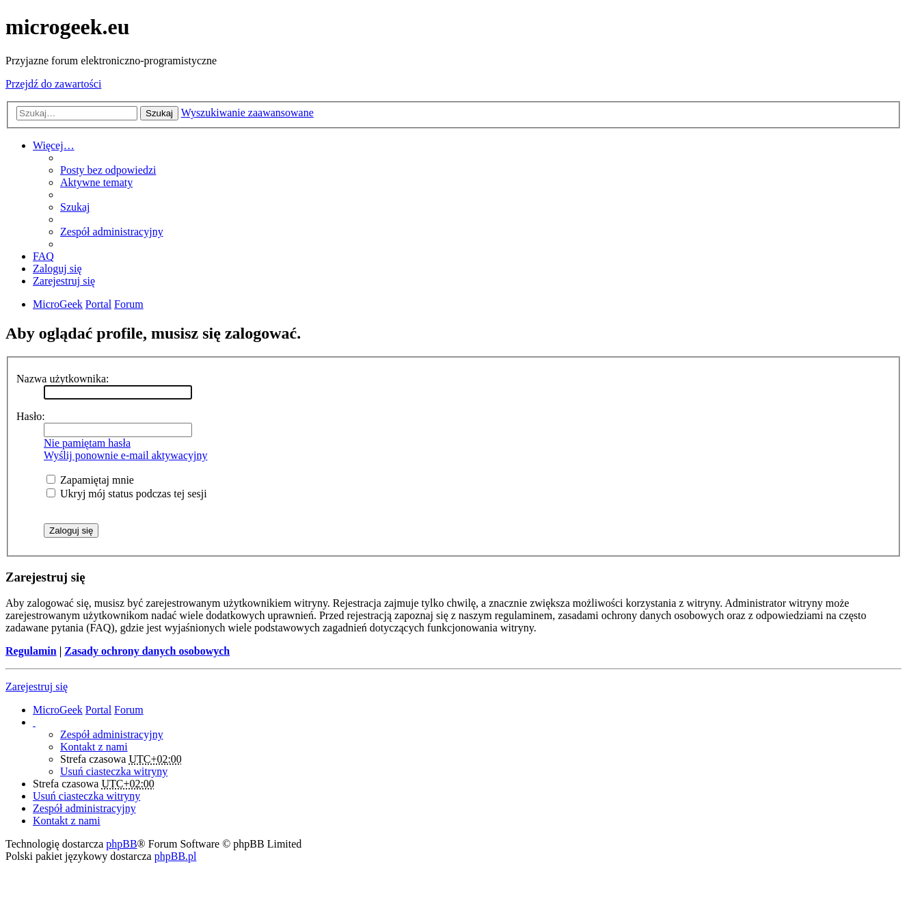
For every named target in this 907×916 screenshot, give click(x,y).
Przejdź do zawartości (53, 84)
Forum (129, 710)
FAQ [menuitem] (43, 256)
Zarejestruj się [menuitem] (64, 281)
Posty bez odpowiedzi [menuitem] (108, 170)
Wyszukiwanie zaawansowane (247, 112)
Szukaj (159, 113)
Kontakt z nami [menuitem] (94, 747)
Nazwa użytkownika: (62, 378)
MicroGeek (58, 710)
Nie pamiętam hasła (87, 443)
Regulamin (31, 651)
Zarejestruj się (36, 686)
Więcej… (54, 145)
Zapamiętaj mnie (90, 480)
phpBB (121, 844)
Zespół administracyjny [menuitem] (111, 231)
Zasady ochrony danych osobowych (147, 651)
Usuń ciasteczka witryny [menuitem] (113, 771)
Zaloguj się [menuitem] (57, 268)
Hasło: (30, 416)
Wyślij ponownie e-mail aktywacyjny (125, 455)
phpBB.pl (175, 856)
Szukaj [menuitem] (75, 207)
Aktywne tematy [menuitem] (96, 182)
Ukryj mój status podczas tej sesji (126, 493)
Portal (98, 304)
